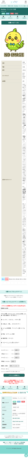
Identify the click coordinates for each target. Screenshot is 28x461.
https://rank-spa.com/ (18, 428)
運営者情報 (22, 449)
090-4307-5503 (16, 425)
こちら (12, 444)
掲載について (5, 449)
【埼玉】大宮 (10, 6)
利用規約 (16, 451)
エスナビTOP (3, 6)
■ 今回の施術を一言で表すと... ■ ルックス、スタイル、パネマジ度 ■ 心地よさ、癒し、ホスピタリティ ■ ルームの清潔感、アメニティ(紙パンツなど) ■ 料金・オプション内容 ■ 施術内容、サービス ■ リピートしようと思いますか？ (14, 334)
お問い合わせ (3, 2)
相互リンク (11, 449)
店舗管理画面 (21, 451)
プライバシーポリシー (8, 451)
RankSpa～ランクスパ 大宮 (19, 6)
